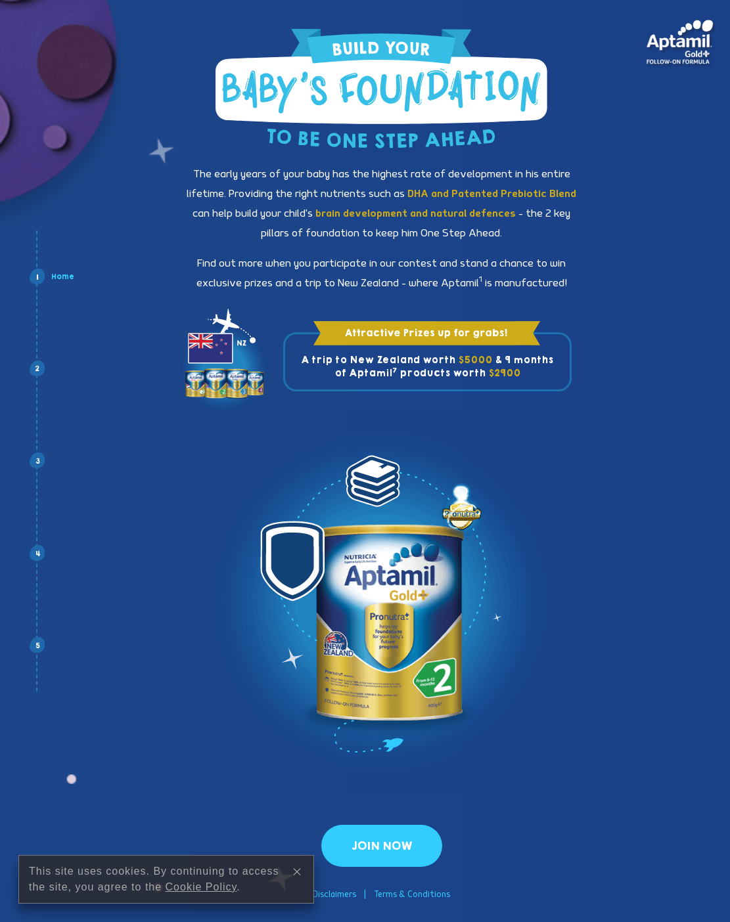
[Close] (297, 878)
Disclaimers (334, 894)
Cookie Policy (201, 894)
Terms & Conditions (412, 894)
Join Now (382, 845)
